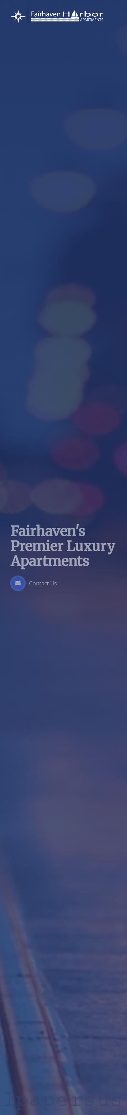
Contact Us (33, 583)
